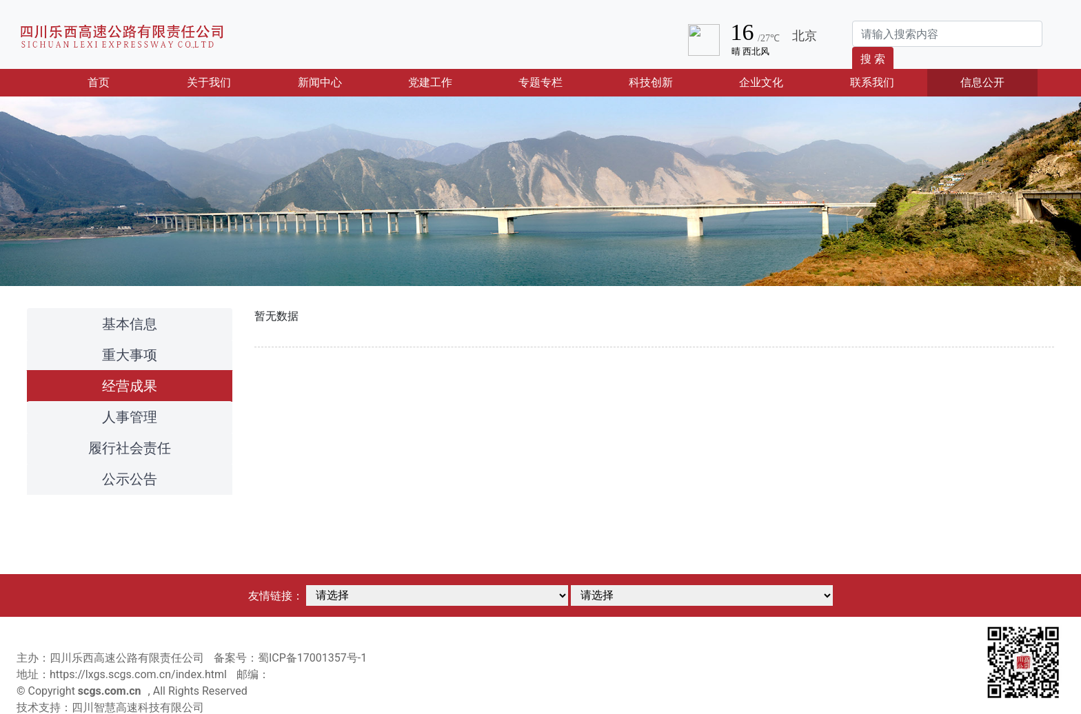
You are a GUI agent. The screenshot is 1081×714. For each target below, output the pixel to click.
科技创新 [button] (651, 82)
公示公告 (129, 479)
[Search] (947, 34)
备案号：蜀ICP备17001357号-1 (290, 657)
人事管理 (129, 417)
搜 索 (872, 58)
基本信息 (129, 324)
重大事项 (129, 355)
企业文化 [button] (761, 82)
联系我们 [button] (872, 82)
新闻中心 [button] (320, 82)
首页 (120, 81)
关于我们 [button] (209, 82)
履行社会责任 (129, 448)
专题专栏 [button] (540, 82)
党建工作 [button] (430, 82)
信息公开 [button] (982, 82)
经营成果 (129, 386)
